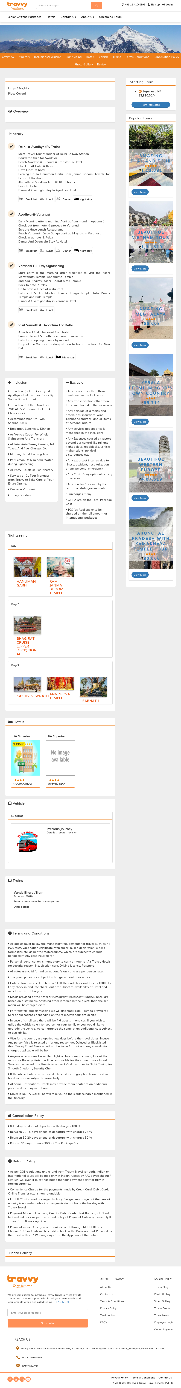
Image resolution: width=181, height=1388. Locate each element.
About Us (87, 16)
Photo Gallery (83, 64)
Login (167, 4)
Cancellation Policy (166, 57)
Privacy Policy (108, 1308)
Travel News (161, 1315)
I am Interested (151, 104)
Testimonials (108, 1315)
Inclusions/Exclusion (48, 57)
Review (102, 64)
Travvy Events (162, 1308)
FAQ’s (103, 1322)
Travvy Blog (161, 1287)
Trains (117, 57)
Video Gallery (162, 1301)
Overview (8, 57)
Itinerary (24, 57)
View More (140, 192)
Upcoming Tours (110, 16)
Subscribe (47, 1323)
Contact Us (68, 16)
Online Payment (164, 1329)
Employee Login (164, 1322)
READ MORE (62, 1302)
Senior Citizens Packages (24, 16)
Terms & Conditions (112, 1301)
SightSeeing (74, 57)
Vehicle (104, 57)
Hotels (51, 16)
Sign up (154, 4)
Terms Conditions (137, 57)
